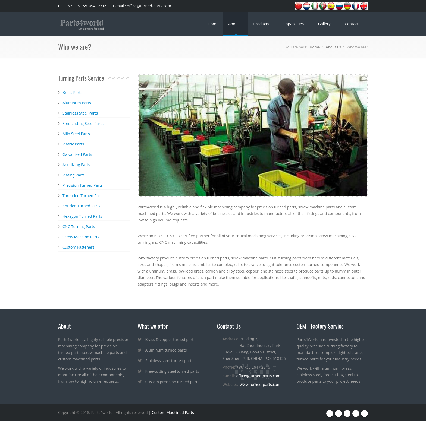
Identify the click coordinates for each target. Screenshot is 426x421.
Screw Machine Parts (80, 236)
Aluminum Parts (76, 102)
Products (261, 23)
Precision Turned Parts (82, 185)
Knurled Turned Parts (81, 205)
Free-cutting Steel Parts (83, 123)
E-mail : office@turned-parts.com (142, 5)
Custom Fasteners (78, 247)
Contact (352, 23)
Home (213, 23)
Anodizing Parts (76, 164)
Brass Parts (72, 92)
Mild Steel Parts (76, 133)
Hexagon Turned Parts (82, 216)
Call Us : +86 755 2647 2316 (82, 5)
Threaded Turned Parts (83, 195)
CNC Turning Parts (78, 226)
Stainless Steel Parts (80, 113)
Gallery (324, 23)
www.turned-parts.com (260, 384)
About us (333, 47)
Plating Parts (73, 175)
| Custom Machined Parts (171, 412)
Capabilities (294, 23)
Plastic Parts (73, 144)
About (234, 23)
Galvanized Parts (77, 154)
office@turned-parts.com (258, 375)
